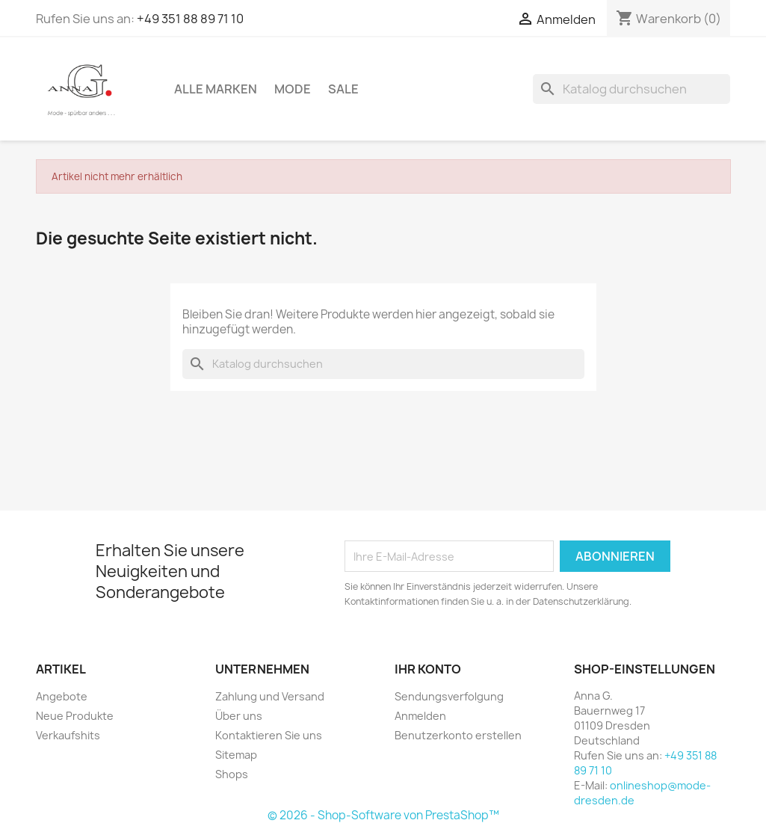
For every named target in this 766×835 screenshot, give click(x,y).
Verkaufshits (68, 735)
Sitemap (236, 755)
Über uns (238, 716)
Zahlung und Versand (269, 696)
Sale (343, 89)
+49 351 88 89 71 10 (190, 18)
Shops (231, 774)
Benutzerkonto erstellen (458, 735)
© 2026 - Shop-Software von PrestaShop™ (383, 815)
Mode (292, 89)
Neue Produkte (75, 716)
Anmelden (420, 716)
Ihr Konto (428, 669)
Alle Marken (215, 89)
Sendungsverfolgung (449, 696)
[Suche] (631, 89)
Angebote (61, 696)
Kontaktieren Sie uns (268, 735)
